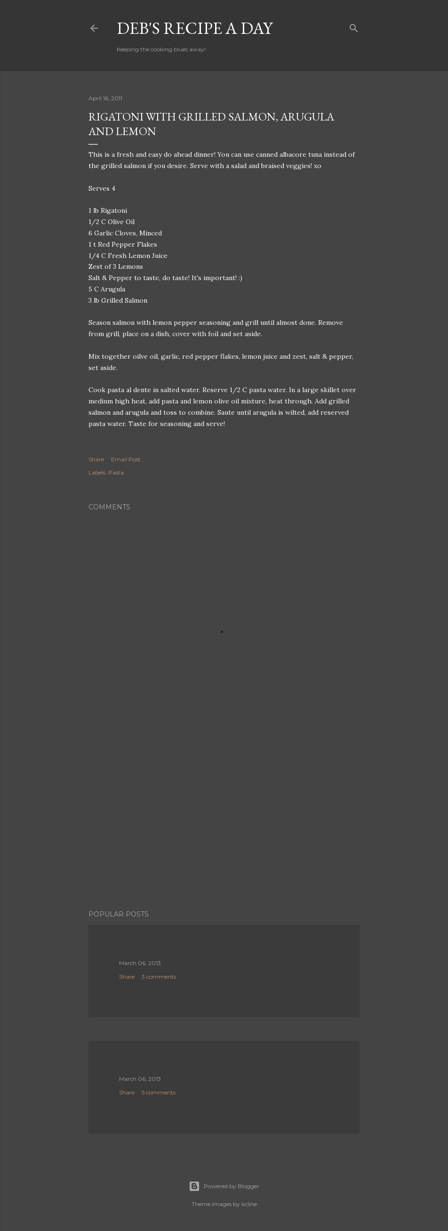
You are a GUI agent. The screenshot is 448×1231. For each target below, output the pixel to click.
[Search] (354, 26)
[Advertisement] (224, 820)
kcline (249, 1203)
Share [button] (96, 459)
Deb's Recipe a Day (194, 28)
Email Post (126, 459)
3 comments (159, 976)
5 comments (159, 1092)
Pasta (116, 472)
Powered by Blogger (224, 1186)
